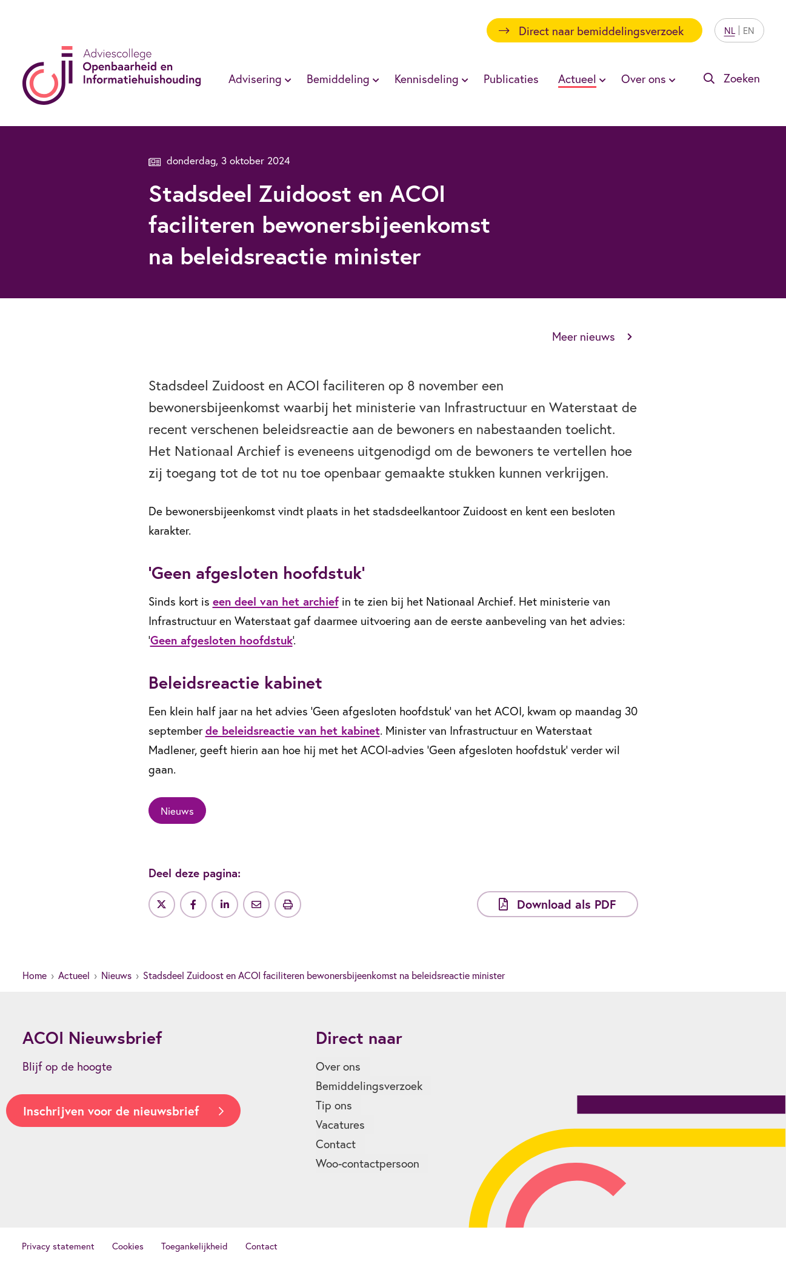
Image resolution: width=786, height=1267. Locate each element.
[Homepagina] (111, 75)
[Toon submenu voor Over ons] (670, 78)
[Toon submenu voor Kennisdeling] (463, 78)
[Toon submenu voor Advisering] (286, 78)
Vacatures (340, 1124)
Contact (336, 1143)
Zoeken (742, 77)
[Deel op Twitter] (161, 904)
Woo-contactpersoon (367, 1163)
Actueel (74, 975)
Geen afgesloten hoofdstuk (221, 639)
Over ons (338, 1066)
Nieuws (116, 975)
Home (34, 975)
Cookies (128, 1246)
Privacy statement (58, 1246)
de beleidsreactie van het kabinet (292, 730)
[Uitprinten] (288, 904)
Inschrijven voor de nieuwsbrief (111, 1111)
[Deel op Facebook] (193, 904)
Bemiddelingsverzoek (369, 1085)
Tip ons (334, 1104)
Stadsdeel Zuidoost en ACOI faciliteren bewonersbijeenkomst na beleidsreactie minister (324, 975)
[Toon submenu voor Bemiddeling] (374, 78)
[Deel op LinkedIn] (224, 904)
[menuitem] (257, 78)
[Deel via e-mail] (256, 904)
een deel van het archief (276, 601)
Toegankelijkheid (194, 1246)
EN (748, 30)
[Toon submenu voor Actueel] (600, 78)
